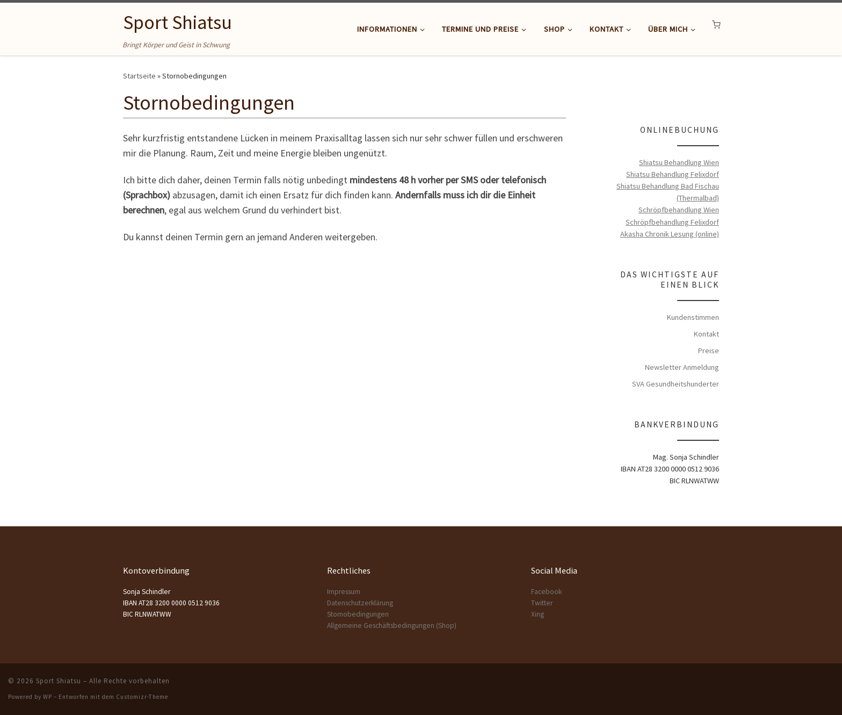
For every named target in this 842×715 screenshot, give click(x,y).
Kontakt (706, 334)
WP (47, 696)
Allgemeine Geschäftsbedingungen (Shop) (391, 625)
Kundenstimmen (693, 317)
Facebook (546, 591)
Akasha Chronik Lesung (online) (669, 234)
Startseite (139, 76)
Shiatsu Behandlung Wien (679, 162)
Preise (708, 350)
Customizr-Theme (142, 696)
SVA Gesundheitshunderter (675, 384)
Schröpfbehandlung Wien (678, 210)
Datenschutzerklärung (360, 602)
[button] (716, 24)
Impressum (343, 591)
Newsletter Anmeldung (682, 367)
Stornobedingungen (358, 614)
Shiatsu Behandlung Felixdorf (672, 174)
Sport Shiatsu (58, 680)
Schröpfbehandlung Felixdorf (672, 222)
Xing (537, 614)
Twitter (542, 602)
